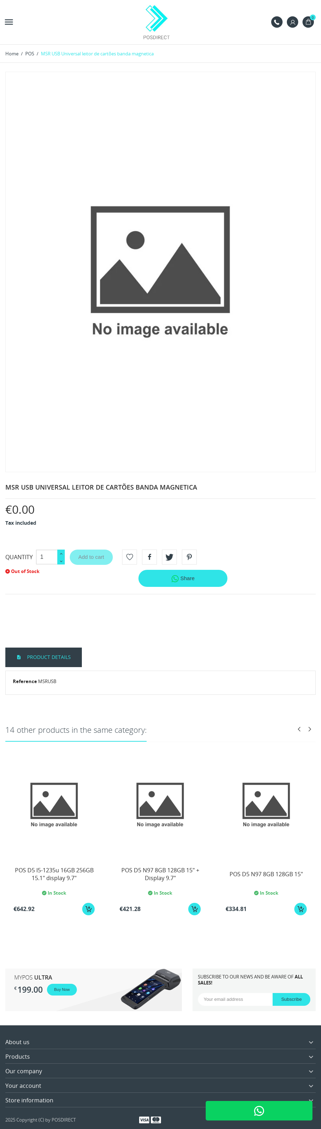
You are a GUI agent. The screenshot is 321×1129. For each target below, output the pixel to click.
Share (183, 578)
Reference (25, 681)
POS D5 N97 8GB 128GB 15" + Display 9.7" (160, 874)
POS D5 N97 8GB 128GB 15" (266, 874)
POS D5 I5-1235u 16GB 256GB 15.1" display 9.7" (54, 874)
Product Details (48, 657)
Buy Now (62, 989)
